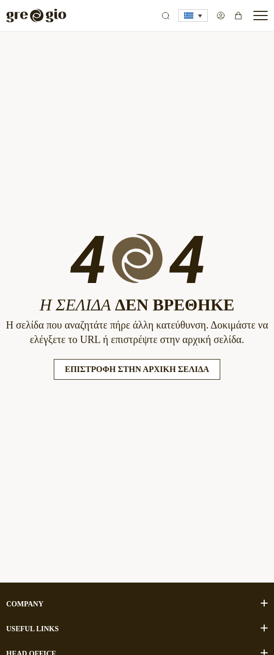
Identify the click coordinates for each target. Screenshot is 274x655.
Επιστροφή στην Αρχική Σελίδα (137, 369)
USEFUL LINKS (137, 628)
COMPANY (137, 603)
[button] (193, 15)
